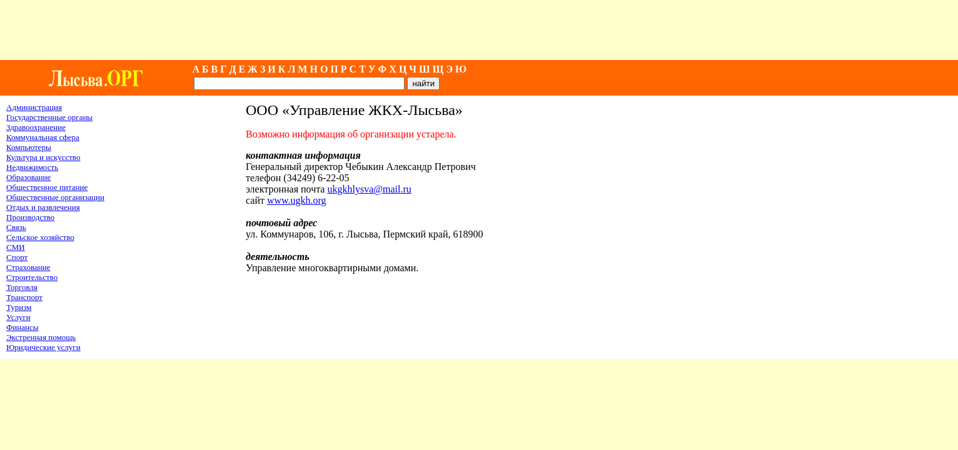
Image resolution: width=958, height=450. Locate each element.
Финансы (22, 327)
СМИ (15, 247)
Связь (16, 227)
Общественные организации (55, 197)
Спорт (17, 257)
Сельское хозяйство (40, 237)
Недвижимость (32, 167)
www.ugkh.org (296, 200)
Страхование (28, 267)
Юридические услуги (43, 347)
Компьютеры (28, 147)
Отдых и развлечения (43, 207)
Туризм (18, 307)
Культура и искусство (43, 157)
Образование (28, 177)
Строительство (32, 277)
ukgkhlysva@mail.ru (369, 189)
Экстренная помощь (41, 337)
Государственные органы (49, 117)
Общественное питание (47, 187)
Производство (30, 217)
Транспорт (24, 297)
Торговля (22, 287)
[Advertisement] (479, 30)
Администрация (34, 107)
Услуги (18, 317)
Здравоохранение (36, 127)
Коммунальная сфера (42, 137)
